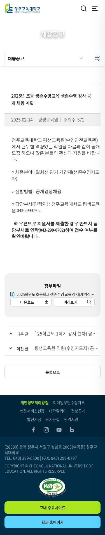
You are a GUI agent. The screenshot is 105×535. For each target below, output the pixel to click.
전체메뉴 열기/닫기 (95, 8)
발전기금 (34, 419)
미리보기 (70, 302)
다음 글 (23, 334)
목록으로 (52, 372)
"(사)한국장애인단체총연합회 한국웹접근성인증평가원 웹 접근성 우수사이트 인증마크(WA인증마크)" (52, 487)
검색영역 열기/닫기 (83, 8)
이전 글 (23, 348)
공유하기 (97, 58)
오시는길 (52, 419)
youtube (59, 430)
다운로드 (27, 302)
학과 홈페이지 (52, 522)
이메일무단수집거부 (69, 402)
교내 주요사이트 (53, 507)
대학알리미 (58, 411)
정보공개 (78, 411)
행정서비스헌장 (32, 411)
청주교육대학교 (22, 8)
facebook (33, 430)
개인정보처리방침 (34, 402)
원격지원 (71, 419)
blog (72, 430)
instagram (46, 430)
